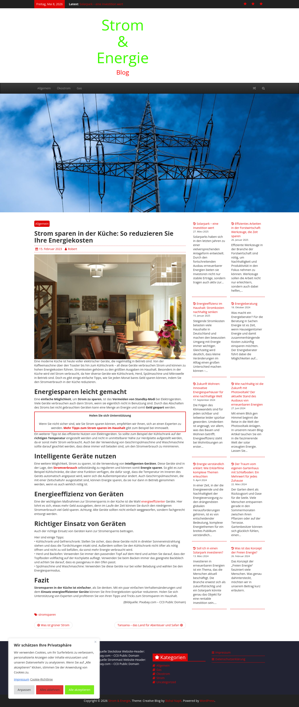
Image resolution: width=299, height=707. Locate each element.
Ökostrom (63, 88)
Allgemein (44, 88)
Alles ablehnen (50, 690)
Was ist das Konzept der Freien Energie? (246, 550)
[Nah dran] (95, 641)
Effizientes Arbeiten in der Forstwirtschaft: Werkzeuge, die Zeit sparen (246, 230)
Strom (160, 678)
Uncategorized (166, 682)
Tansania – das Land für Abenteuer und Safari (150, 625)
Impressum (223, 652)
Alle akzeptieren (79, 690)
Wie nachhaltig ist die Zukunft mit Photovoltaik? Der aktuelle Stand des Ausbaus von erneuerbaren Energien (247, 394)
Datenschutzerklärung (230, 659)
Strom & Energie (123, 41)
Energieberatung (246, 304)
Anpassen (24, 690)
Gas (79, 88)
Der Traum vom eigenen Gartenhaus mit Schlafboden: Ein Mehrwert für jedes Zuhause (245, 472)
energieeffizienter (153, 501)
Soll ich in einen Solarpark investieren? (208, 550)
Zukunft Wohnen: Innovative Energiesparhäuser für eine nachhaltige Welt (208, 390)
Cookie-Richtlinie (41, 679)
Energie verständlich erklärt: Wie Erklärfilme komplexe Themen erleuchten (208, 470)
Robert (71, 249)
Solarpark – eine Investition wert (101, 4)
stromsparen (47, 614)
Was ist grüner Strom (53, 625)
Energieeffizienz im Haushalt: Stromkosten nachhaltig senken (208, 308)
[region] (54, 668)
